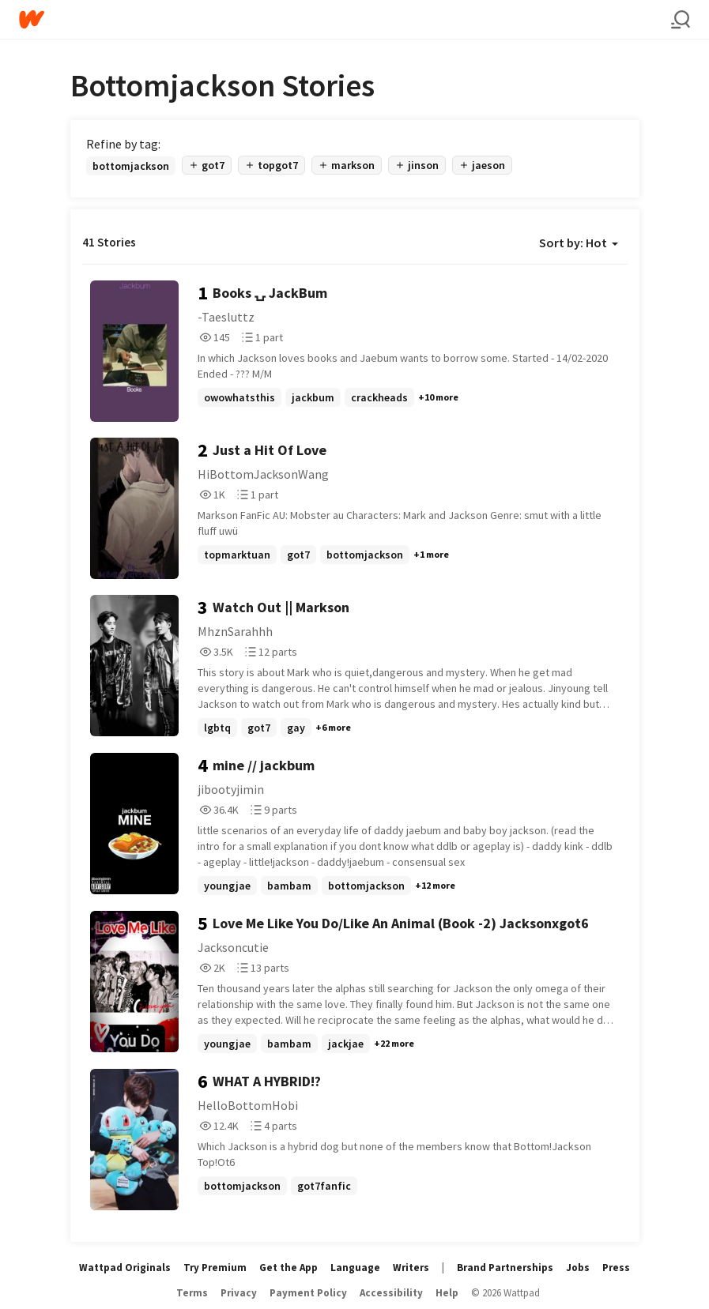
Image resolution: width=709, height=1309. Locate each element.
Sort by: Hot (578, 242)
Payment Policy (308, 1293)
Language (355, 1267)
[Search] (680, 19)
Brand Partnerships (505, 1267)
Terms (192, 1293)
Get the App (288, 1267)
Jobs (578, 1267)
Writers (411, 1267)
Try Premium (215, 1267)
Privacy (239, 1293)
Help (447, 1293)
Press (616, 1267)
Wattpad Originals (125, 1267)
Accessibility (391, 1293)
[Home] (345, 19)
